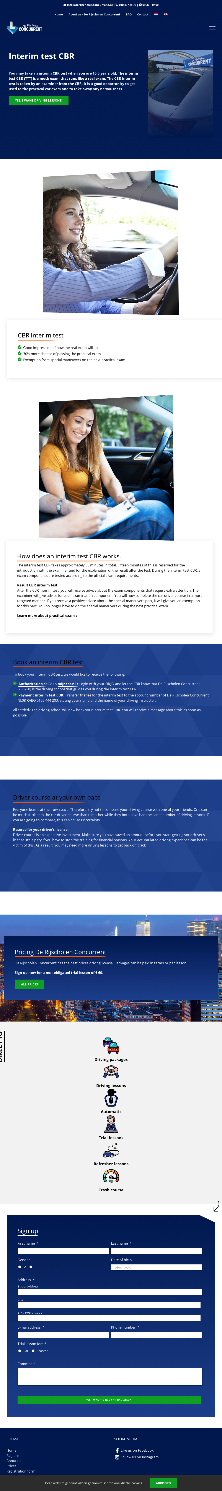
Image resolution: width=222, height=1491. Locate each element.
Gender (24, 1260)
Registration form (21, 1471)
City (20, 1299)
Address (26, 1280)
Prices (11, 1466)
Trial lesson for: (32, 1344)
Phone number (125, 1327)
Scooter (42, 1351)
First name (28, 1243)
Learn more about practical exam (46, 615)
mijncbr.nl (67, 683)
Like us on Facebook (137, 1450)
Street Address (28, 1286)
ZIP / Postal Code (30, 1312)
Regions (13, 1455)
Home (11, 1450)
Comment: (26, 1364)
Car (25, 1351)
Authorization (30, 683)
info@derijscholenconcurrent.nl (90, 5)
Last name (121, 1243)
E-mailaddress (31, 1327)
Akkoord (163, 1483)
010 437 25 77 (127, 5)
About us (14, 1460)
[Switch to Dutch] (156, 14)
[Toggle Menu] (212, 28)
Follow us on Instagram (140, 1457)
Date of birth (121, 1260)
